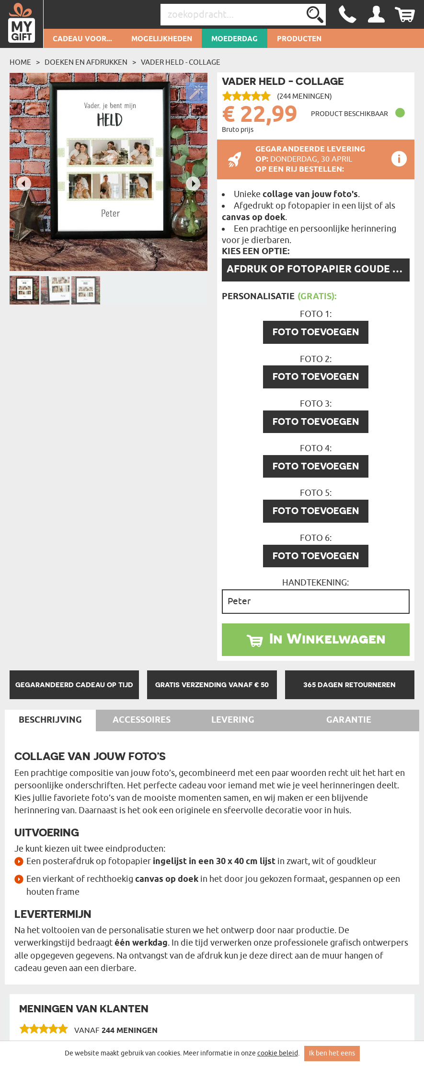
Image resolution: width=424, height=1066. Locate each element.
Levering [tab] (232, 720)
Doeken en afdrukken (86, 62)
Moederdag (234, 39)
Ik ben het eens (332, 1053)
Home (20, 62)
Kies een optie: (255, 252)
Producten (299, 39)
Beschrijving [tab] (50, 720)
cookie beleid (277, 1053)
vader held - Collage (180, 62)
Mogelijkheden (161, 39)
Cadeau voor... (82, 39)
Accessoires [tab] (142, 720)
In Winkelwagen (327, 638)
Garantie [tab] (348, 720)
